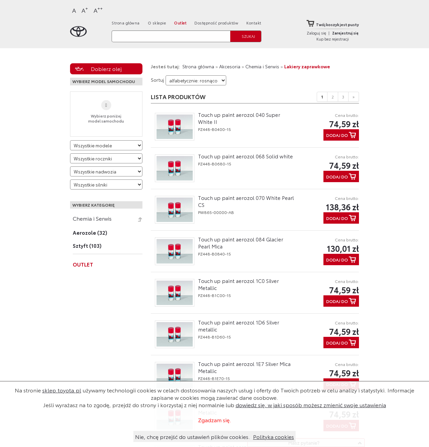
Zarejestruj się (345, 32)
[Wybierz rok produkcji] (106, 158)
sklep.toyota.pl (61, 390)
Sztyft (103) (87, 245)
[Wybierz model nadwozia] (106, 171)
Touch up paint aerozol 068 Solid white (245, 156)
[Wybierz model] (106, 145)
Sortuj (157, 79)
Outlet (180, 22)
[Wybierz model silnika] (106, 184)
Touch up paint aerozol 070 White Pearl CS (246, 201)
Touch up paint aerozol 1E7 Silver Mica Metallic (244, 367)
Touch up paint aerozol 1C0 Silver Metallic (238, 284)
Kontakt (253, 22)
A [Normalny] (74, 10)
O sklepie (157, 22)
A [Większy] (84, 9)
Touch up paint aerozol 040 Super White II (239, 118)
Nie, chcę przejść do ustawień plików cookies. (192, 436)
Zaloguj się (316, 32)
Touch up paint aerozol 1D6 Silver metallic (238, 325)
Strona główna (126, 22)
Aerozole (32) (90, 232)
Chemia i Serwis (92, 218)
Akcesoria (229, 66)
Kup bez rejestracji (332, 38)
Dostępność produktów (216, 22)
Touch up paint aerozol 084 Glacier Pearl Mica (240, 242)
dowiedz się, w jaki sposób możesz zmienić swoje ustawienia (311, 404)
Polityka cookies (273, 436)
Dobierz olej (106, 68)
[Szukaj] (171, 36)
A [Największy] (98, 9)
